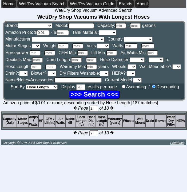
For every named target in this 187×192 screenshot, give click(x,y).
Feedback (177, 143)
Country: (130, 39)
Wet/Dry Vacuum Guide (92, 4)
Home (9, 4)
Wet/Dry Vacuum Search (42, 4)
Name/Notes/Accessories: (53, 80)
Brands (125, 4)
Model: (74, 25)
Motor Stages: (22, 45)
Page (88, 108)
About (142, 4)
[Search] (94, 94)
